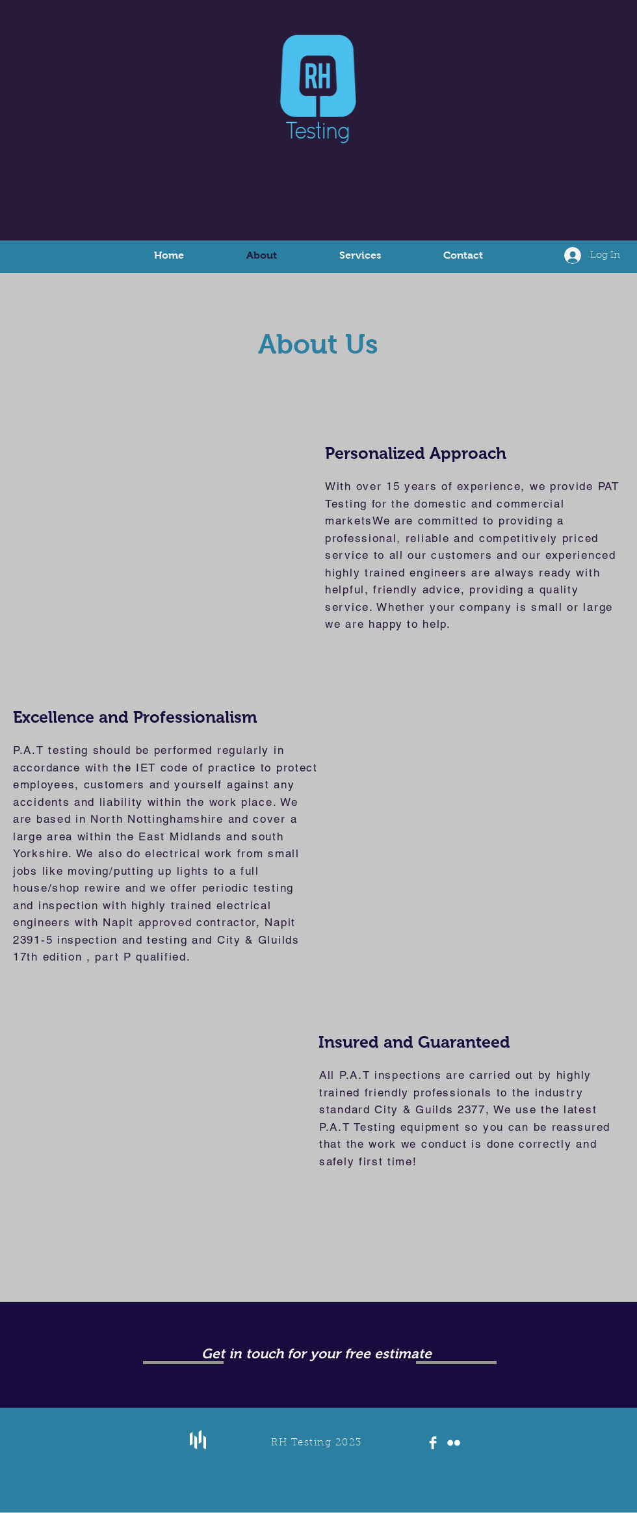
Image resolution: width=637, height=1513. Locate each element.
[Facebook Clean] (432, 1442)
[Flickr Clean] (453, 1442)
